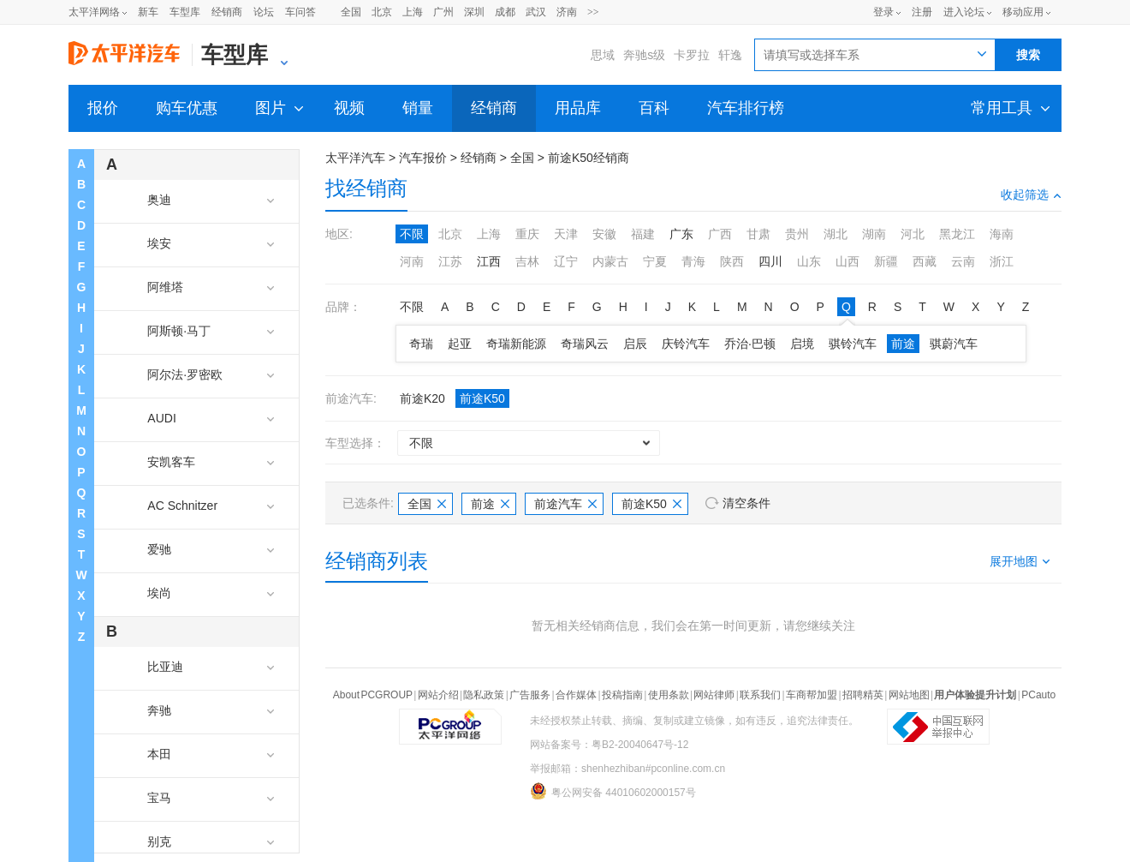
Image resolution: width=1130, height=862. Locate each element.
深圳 (474, 12)
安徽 (604, 234)
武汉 (536, 12)
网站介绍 (438, 695)
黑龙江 (957, 234)
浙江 (1002, 261)
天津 (566, 234)
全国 (351, 12)
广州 (443, 12)
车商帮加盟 (811, 695)
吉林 (527, 261)
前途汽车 (565, 504)
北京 (382, 12)
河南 (412, 261)
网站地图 (909, 695)
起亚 (460, 343)
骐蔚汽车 (954, 343)
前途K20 (422, 398)
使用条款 (668, 695)
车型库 (185, 12)
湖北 (836, 234)
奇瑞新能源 (516, 343)
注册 (922, 12)
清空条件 (746, 503)
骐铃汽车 (853, 343)
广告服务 (529, 695)
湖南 (874, 234)
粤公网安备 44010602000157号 (613, 790)
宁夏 (655, 261)
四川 (770, 261)
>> (593, 12)
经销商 (226, 12)
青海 (693, 261)
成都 (505, 12)
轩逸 (730, 55)
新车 (148, 12)
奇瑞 (421, 343)
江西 (489, 261)
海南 (1002, 234)
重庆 (527, 234)
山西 (847, 261)
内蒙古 (610, 261)
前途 (903, 343)
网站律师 (713, 695)
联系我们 (760, 695)
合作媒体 (576, 695)
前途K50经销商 (588, 158)
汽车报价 (423, 158)
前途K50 (482, 398)
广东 (681, 234)
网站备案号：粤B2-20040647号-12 (609, 745)
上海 (412, 12)
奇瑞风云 (585, 343)
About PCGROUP (373, 695)
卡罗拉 (692, 55)
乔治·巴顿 (750, 343)
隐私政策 (483, 695)
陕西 (732, 261)
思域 (603, 55)
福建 (643, 234)
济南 (566, 12)
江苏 (450, 261)
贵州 (797, 234)
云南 (963, 261)
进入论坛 (963, 12)
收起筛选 (1031, 194)
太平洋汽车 (355, 158)
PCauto (1038, 695)
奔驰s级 (644, 55)
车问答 (300, 12)
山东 (809, 261)
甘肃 (758, 234)
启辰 (635, 343)
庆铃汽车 (686, 343)
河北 (913, 234)
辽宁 (566, 261)
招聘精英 (862, 695)
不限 (412, 234)
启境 (802, 343)
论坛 (263, 12)
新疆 (886, 261)
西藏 (925, 261)
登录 (883, 12)
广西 (720, 234)
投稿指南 (622, 695)
